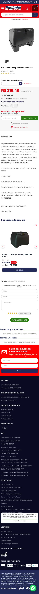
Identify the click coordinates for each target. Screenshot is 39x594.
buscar (35, 15)
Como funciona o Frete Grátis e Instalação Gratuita (16, 501)
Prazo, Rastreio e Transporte (11, 488)
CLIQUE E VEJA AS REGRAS (24, 2)
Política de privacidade (9, 544)
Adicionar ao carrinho (21, 123)
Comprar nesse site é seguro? (12, 513)
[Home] (15, 8)
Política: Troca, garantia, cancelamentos (15, 509)
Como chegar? (6, 531)
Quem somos (6, 541)
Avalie (13, 73)
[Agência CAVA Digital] (21, 588)
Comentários (19, 305)
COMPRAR (19, 270)
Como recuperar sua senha (11, 494)
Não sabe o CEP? (27, 83)
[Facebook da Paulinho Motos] (36, 2)
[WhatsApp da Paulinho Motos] (33, 588)
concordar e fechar (19, 521)
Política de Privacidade (21, 517)
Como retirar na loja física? (11, 497)
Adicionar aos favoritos (20, 127)
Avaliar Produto (19, 320)
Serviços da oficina (8, 537)
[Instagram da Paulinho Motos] (34, 2)
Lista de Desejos (7, 484)
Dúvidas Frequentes (8, 491)
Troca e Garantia (7, 506)
